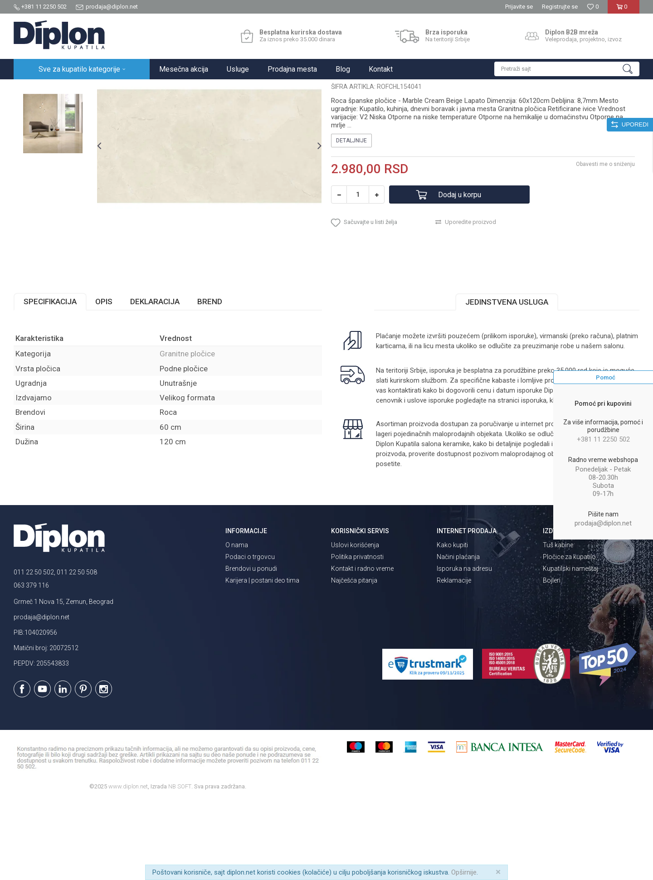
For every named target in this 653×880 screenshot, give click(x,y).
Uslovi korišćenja (355, 624)
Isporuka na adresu (464, 647)
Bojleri (551, 659)
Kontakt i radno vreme (362, 647)
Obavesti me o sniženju (605, 243)
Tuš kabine (558, 624)
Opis (103, 380)
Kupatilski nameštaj (570, 647)
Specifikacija (50, 380)
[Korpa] (623, 10)
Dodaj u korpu (459, 274)
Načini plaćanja (458, 636)
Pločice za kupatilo (569, 636)
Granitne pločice (154, 89)
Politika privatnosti (357, 636)
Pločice (116, 89)
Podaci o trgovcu (250, 636)
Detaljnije (351, 220)
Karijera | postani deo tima (262, 659)
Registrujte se (560, 6)
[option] (53, 142)
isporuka (533, 480)
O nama (236, 624)
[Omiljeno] (593, 6)
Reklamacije (454, 659)
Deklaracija (155, 380)
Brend (209, 380)
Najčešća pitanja (354, 659)
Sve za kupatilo (80, 89)
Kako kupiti (452, 624)
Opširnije (464, 872)
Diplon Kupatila (34, 89)
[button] (566, 69)
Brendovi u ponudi (251, 647)
